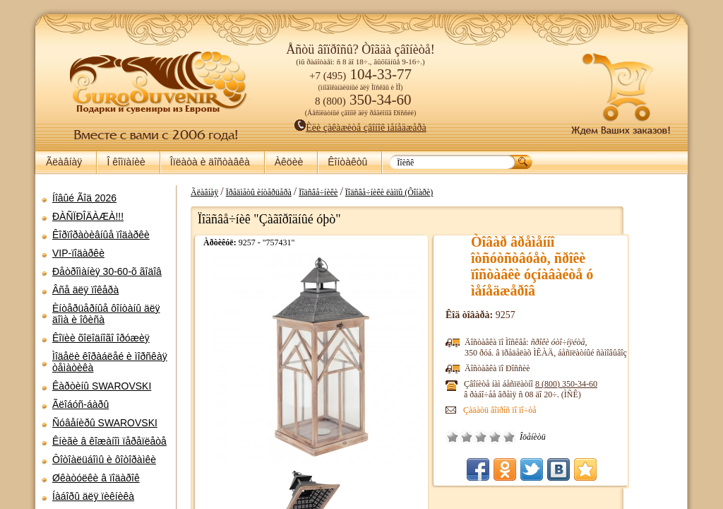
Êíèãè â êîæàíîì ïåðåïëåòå (109, 441)
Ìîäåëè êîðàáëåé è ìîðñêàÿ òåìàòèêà (109, 362)
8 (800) (615, 384)
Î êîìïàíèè (126, 162)
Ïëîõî (515, 437)
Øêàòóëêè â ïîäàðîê (96, 478)
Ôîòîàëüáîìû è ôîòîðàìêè (104, 459)
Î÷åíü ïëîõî (501, 437)
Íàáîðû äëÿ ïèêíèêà (93, 496)
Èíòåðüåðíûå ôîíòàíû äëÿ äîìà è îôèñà (106, 314)
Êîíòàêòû (347, 162)
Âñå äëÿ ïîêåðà (85, 290)
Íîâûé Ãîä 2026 (84, 198)
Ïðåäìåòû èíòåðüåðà (307, 192)
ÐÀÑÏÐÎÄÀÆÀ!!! (88, 216)
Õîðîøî (544, 437)
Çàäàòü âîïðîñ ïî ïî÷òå (548, 410)
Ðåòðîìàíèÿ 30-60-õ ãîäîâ (107, 271)
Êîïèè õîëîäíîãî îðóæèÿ (101, 338)
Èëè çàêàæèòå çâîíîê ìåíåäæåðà (360, 127)
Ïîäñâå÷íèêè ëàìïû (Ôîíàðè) (438, 192)
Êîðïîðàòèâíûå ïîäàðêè (101, 234)
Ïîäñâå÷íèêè (366, 192)
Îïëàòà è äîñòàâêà (210, 162)
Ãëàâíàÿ (64, 162)
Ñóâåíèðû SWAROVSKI (104, 422)
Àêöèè (289, 162)
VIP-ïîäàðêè (78, 253)
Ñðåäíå (529, 437)
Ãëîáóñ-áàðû (80, 404)
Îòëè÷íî (558, 437)
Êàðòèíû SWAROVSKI (101, 386)
